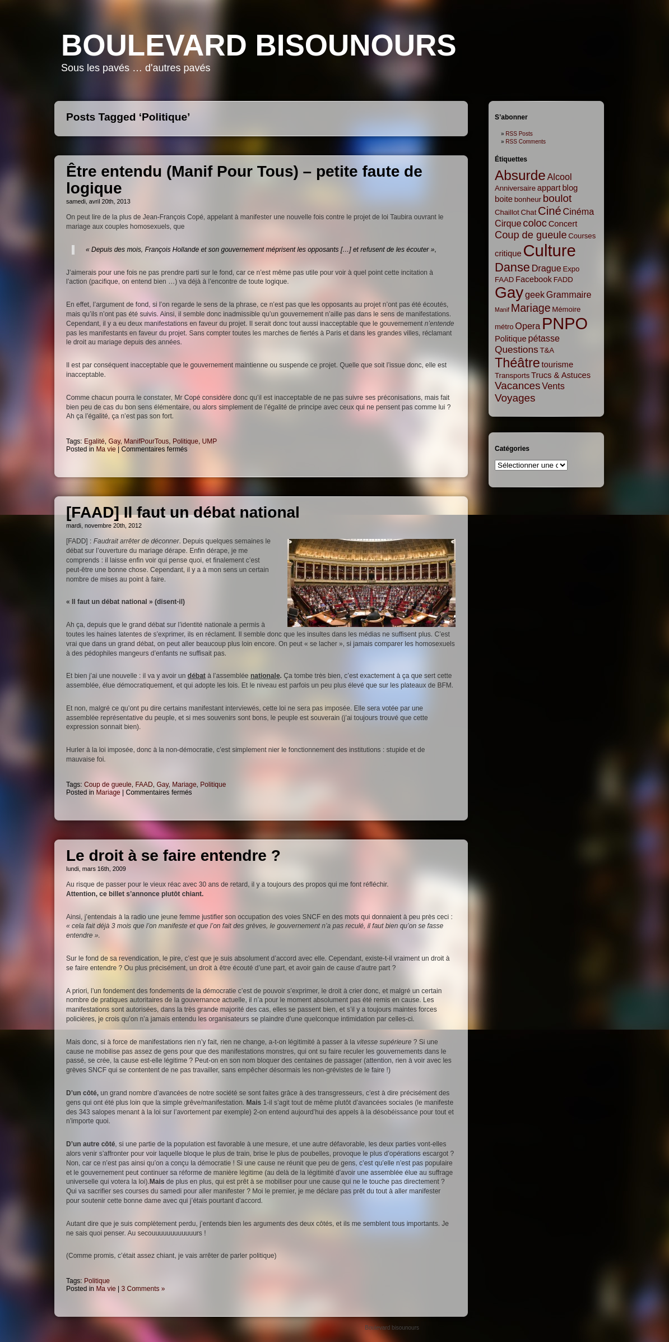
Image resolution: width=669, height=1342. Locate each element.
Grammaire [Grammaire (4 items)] (569, 294)
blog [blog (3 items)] (570, 187)
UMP (209, 441)
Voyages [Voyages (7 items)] (515, 398)
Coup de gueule (108, 784)
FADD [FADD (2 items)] (563, 279)
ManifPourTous (146, 441)
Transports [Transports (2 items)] (512, 375)
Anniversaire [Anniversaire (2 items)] (515, 188)
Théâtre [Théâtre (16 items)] (517, 363)
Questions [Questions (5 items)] (516, 349)
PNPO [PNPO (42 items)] (565, 324)
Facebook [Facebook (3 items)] (533, 279)
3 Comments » (143, 1289)
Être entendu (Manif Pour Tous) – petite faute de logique (244, 180)
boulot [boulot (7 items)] (557, 198)
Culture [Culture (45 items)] (549, 250)
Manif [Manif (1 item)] (502, 309)
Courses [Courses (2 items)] (582, 236)
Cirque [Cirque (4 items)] (508, 223)
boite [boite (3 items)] (504, 199)
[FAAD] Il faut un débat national (183, 512)
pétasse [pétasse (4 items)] (544, 338)
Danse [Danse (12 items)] (512, 267)
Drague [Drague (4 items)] (546, 268)
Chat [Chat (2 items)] (529, 212)
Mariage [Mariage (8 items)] (531, 308)
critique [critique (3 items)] (508, 253)
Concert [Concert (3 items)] (563, 223)
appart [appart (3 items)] (549, 187)
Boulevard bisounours (259, 45)
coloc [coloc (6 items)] (535, 223)
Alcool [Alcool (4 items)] (559, 177)
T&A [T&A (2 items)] (547, 350)
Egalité (94, 441)
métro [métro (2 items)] (504, 326)
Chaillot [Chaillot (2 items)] (507, 212)
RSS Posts (518, 134)
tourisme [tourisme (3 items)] (558, 364)
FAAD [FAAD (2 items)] (504, 279)
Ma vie (105, 449)
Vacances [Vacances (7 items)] (518, 385)
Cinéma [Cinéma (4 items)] (578, 211)
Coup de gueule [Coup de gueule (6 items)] (531, 235)
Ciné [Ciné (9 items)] (549, 211)
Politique (185, 441)
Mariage (184, 784)
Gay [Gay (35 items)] (509, 292)
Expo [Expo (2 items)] (571, 269)
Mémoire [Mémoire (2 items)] (566, 309)
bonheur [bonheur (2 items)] (527, 199)
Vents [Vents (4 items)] (553, 386)
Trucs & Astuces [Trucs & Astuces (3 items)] (561, 375)
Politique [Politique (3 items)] (511, 338)
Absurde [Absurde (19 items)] (520, 175)
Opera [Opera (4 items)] (527, 326)
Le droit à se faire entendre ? (173, 855)
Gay (114, 441)
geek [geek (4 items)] (535, 294)
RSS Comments (525, 142)
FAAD (143, 784)
